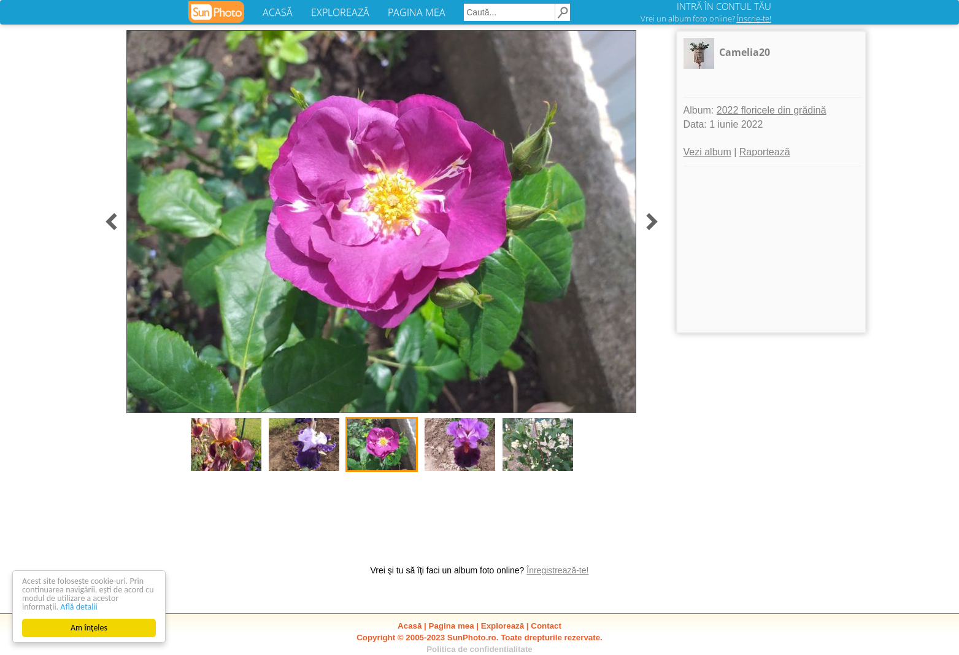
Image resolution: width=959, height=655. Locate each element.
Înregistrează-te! (557, 570)
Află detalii (79, 607)
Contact (546, 625)
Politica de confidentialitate (479, 649)
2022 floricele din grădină (771, 110)
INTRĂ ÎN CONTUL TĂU (724, 6)
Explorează (502, 625)
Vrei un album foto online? (706, 18)
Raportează (764, 152)
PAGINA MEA (416, 12)
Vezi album (707, 152)
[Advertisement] (771, 249)
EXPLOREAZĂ (340, 12)
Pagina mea (451, 625)
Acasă (410, 625)
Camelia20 (744, 52)
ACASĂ (278, 12)
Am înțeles (89, 627)
